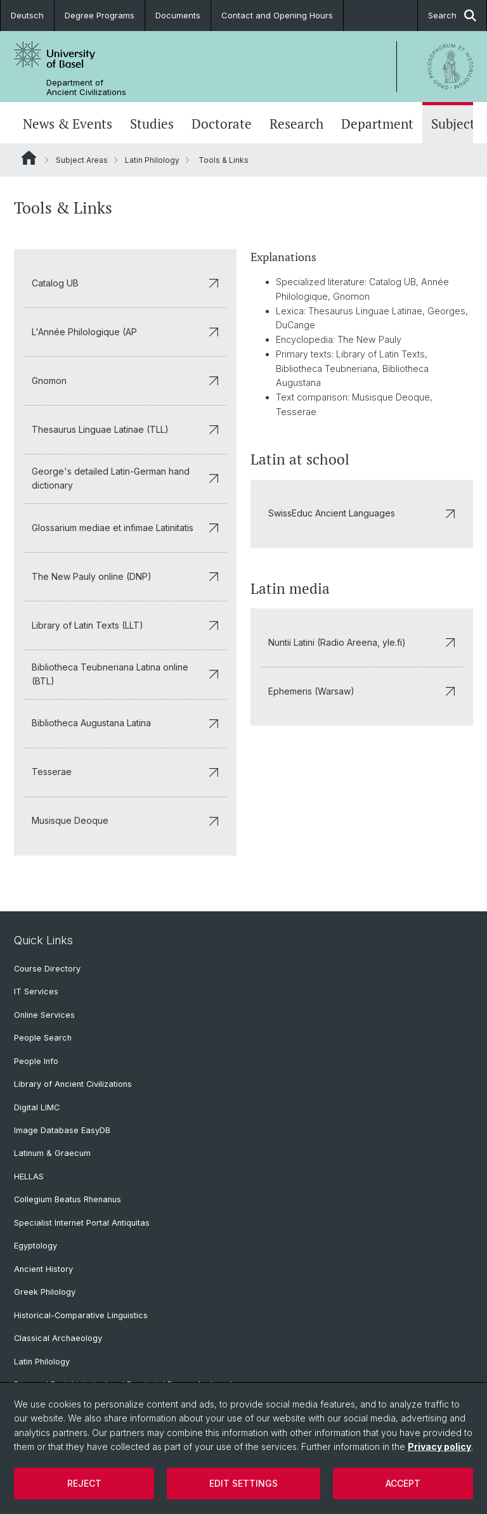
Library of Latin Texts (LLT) (125, 625)
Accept (403, 1483)
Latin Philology (152, 160)
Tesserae (125, 771)
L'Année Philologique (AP (125, 331)
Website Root (29, 158)
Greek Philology (44, 1292)
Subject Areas (82, 160)
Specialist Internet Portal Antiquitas (82, 1223)
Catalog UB (125, 283)
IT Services (36, 991)
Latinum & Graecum (52, 1153)
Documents (177, 15)
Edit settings (243, 1483)
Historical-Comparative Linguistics (81, 1315)
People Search (43, 1037)
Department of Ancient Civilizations (86, 87)
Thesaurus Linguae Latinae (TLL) (125, 429)
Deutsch (27, 15)
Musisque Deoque (125, 820)
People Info (36, 1061)
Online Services (44, 1015)
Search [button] (452, 16)
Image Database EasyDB (62, 1130)
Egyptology (35, 1245)
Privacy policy (439, 1446)
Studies (152, 123)
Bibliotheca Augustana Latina (125, 722)
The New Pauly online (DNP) (125, 576)
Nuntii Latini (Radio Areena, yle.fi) (361, 642)
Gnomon (125, 380)
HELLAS (29, 1176)
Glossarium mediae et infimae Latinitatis (125, 527)
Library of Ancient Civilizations (73, 1084)
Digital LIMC (37, 1107)
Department (377, 123)
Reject (84, 1483)
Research (296, 123)
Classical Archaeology (58, 1338)
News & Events (67, 123)
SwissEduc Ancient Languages (361, 513)
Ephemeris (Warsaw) (361, 691)
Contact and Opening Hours (277, 15)
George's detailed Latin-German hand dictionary (125, 478)
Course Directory (47, 968)
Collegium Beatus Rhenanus (67, 1199)
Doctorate (222, 123)
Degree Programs (99, 15)
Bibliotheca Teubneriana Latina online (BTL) (125, 674)
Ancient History (43, 1269)
